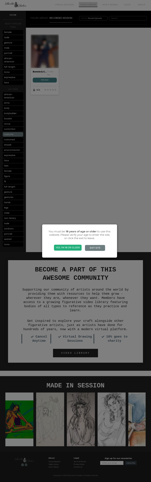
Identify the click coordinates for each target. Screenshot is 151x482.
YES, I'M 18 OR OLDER (68, 247)
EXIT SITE (96, 248)
